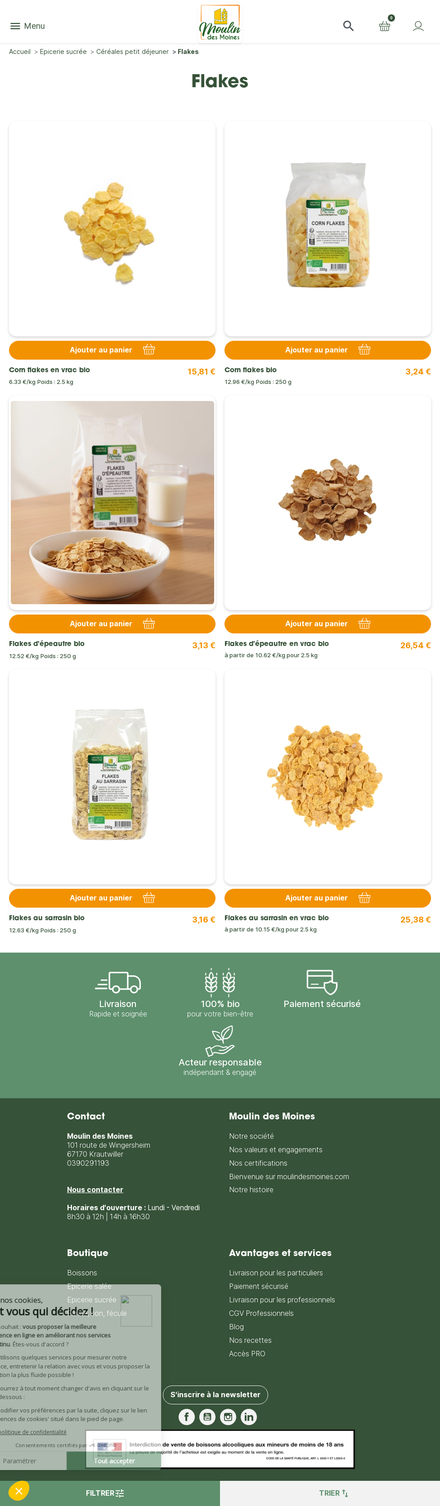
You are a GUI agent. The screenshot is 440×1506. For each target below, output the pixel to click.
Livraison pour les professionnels (282, 1300)
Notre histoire (251, 1189)
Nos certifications (258, 1163)
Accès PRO (247, 1354)
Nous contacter (95, 1189)
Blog (236, 1327)
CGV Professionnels (261, 1313)
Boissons (82, 1273)
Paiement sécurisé (258, 1286)
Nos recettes (250, 1340)
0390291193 (88, 1163)
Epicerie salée (89, 1286)
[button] (348, 26)
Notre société (251, 1136)
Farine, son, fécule (97, 1313)
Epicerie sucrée (92, 1300)
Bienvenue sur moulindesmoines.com (289, 1176)
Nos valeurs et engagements (276, 1149)
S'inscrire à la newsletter (215, 1394)
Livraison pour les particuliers (276, 1273)
